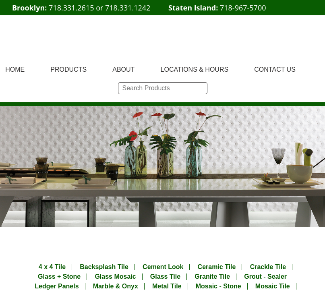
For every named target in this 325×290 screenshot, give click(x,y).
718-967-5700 (243, 7)
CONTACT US (275, 69)
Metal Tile (167, 286)
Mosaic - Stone (218, 286)
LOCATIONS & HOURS (195, 69)
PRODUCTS (68, 69)
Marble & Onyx (115, 286)
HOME (15, 69)
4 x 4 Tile (52, 267)
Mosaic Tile (272, 286)
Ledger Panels (57, 286)
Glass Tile (165, 276)
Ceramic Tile (217, 267)
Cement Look (163, 267)
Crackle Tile (268, 267)
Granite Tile (212, 276)
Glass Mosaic (115, 276)
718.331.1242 (127, 7)
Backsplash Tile (104, 267)
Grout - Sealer (265, 276)
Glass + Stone (59, 276)
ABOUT (123, 69)
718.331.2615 (71, 7)
